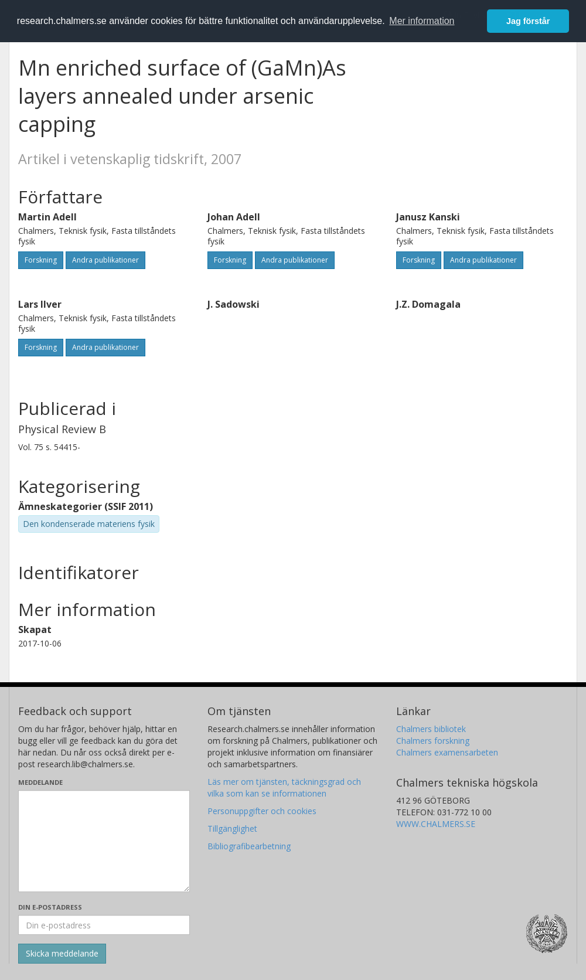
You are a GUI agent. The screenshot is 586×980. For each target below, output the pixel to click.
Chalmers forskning (432, 740)
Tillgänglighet (232, 828)
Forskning (41, 260)
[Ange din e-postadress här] (104, 925)
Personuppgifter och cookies (261, 810)
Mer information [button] (421, 21)
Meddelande (40, 782)
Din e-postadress (50, 907)
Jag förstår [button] (528, 21)
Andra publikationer (105, 260)
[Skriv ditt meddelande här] (104, 841)
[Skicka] (62, 954)
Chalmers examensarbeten (447, 752)
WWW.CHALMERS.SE (435, 823)
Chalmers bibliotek (431, 728)
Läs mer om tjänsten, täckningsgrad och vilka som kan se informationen (284, 787)
